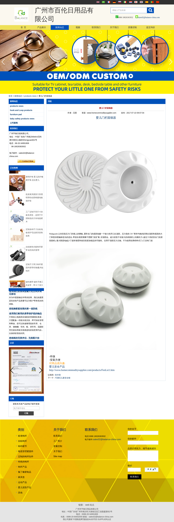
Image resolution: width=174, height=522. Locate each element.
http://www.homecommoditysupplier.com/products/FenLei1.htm (82, 370)
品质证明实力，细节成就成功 (142, 448)
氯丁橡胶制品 (24, 472)
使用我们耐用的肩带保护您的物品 (25, 314)
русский (119, 2)
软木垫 (58, 375)
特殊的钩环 (23, 462)
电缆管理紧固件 (25, 451)
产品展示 (41, 27)
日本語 (135, 2)
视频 (78, 27)
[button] (171, 62)
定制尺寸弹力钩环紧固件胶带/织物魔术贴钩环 (34, 268)
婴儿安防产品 (24, 487)
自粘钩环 (22, 441)
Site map (57, 456)
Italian (125, 2)
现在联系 (26, 161)
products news (30, 96)
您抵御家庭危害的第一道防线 (23, 310)
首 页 (23, 27)
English (97, 2)
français (108, 2)
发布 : (124, 113)
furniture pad (16, 114)
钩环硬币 (22, 446)
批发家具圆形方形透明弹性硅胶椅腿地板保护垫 (34, 198)
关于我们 (114, 27)
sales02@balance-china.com (147, 17)
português (152, 2)
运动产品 (22, 482)
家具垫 (21, 477)
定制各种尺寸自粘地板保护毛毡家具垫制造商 (34, 233)
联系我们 (96, 27)
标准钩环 (22, 436)
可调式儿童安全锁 (62, 378)
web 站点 (89, 505)
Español (146, 2)
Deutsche (114, 2)
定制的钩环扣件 (25, 456)
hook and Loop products (21, 110)
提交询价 (150, 27)
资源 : (84, 113)
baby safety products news (22, 119)
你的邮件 (132, 439)
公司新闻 (14, 123)
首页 (10, 96)
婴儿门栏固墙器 (106, 117)
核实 (130, 465)
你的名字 (132, 429)
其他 (20, 492)
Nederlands (130, 2)
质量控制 (132, 27)
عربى (103, 2)
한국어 (141, 2)
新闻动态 (59, 27)
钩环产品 (22, 467)
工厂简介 (57, 441)
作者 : (70, 113)
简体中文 (157, 2)
